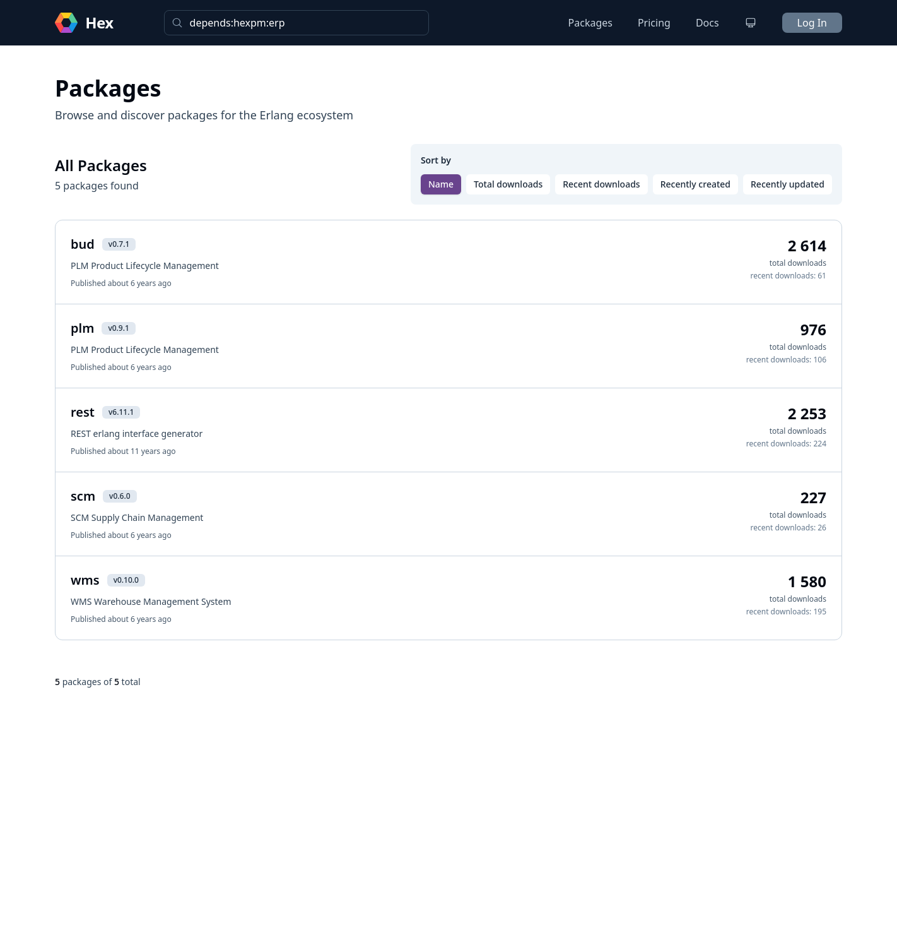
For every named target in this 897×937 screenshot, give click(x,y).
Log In (812, 23)
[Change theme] (750, 22)
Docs (707, 23)
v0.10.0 (126, 580)
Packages (590, 23)
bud (83, 244)
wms (85, 579)
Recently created (695, 184)
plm (82, 328)
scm (83, 495)
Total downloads (508, 184)
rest (83, 412)
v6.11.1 (121, 412)
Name (441, 184)
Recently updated (787, 184)
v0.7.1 (118, 244)
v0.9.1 (118, 328)
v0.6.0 (119, 496)
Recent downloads (601, 184)
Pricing (654, 23)
